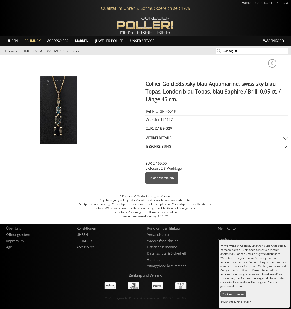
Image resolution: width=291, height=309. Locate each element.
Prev (6, 55)
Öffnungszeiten (18, 234)
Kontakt (282, 3)
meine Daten (264, 3)
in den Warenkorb (162, 178)
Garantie (153, 259)
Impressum (15, 241)
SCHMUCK (32, 41)
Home (247, 3)
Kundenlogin (227, 239)
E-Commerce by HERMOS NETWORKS (162, 298)
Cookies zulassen (233, 294)
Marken (81, 41)
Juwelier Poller (109, 41)
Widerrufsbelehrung (162, 241)
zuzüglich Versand (159, 196)
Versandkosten (158, 234)
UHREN (12, 41)
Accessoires (57, 41)
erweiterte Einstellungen (235, 302)
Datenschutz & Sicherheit (166, 253)
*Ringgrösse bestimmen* (166, 265)
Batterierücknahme (162, 247)
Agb (9, 247)
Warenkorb (273, 41)
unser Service (142, 41)
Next (285, 55)
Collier (74, 51)
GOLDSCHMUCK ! (52, 51)
